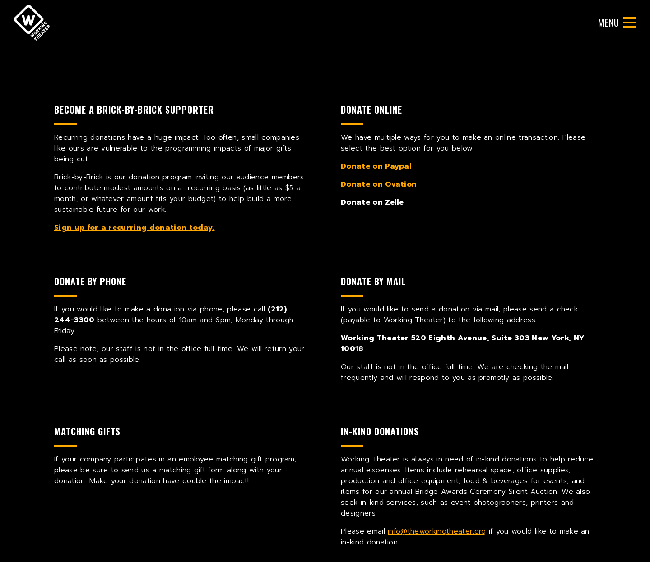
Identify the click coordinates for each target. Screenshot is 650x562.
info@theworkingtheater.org (437, 531)
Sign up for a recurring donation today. (134, 227)
